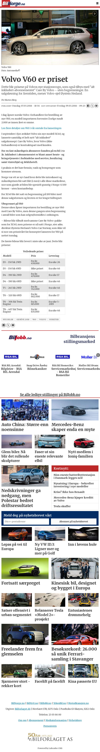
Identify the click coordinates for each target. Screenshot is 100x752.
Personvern (50, 726)
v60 (34, 319)
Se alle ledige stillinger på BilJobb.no (50, 394)
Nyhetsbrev (75, 720)
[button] (98, 355)
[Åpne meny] (97, 3)
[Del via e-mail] (96, 106)
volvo (42, 319)
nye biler (8, 319)
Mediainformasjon (56, 720)
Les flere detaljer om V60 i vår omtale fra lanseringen (31, 128)
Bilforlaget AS (22, 709)
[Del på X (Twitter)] (92, 106)
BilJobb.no (45, 703)
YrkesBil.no (59, 703)
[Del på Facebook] (88, 106)
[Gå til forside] (13, 3)
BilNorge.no (18, 703)
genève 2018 (23, 319)
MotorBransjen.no (78, 703)
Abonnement (36, 720)
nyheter (54, 319)
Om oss (22, 720)
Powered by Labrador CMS (50, 748)
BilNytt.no (32, 703)
